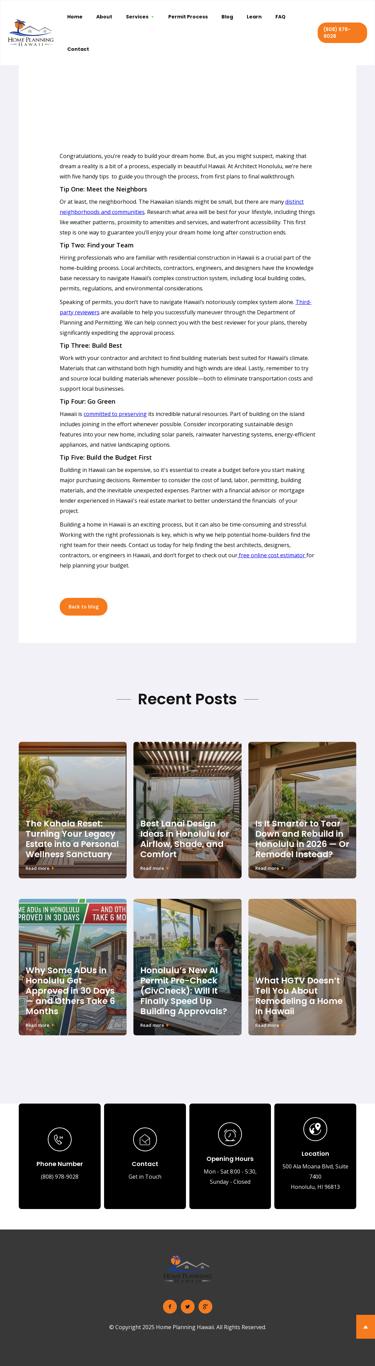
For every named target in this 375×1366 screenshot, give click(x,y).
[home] (31, 32)
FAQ (280, 16)
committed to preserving (115, 414)
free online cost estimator (271, 555)
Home (75, 16)
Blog (227, 16)
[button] (140, 16)
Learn (254, 16)
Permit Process (188, 16)
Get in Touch (145, 1176)
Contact (78, 49)
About (104, 16)
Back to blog (84, 606)
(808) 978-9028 (336, 33)
